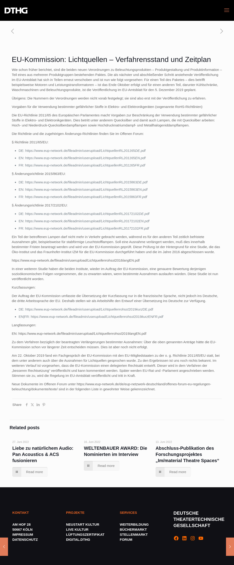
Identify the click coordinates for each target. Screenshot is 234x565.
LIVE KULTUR (77, 529)
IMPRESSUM (22, 534)
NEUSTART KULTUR (82, 524)
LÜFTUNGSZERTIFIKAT (85, 534)
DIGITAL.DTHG (78, 539)
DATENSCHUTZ (25, 539)
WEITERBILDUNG (134, 524)
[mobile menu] (227, 10)
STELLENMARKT (134, 534)
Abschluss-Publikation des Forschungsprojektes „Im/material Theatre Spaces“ (187, 454)
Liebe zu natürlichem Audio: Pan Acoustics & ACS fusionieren (42, 454)
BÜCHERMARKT (133, 529)
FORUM (126, 539)
